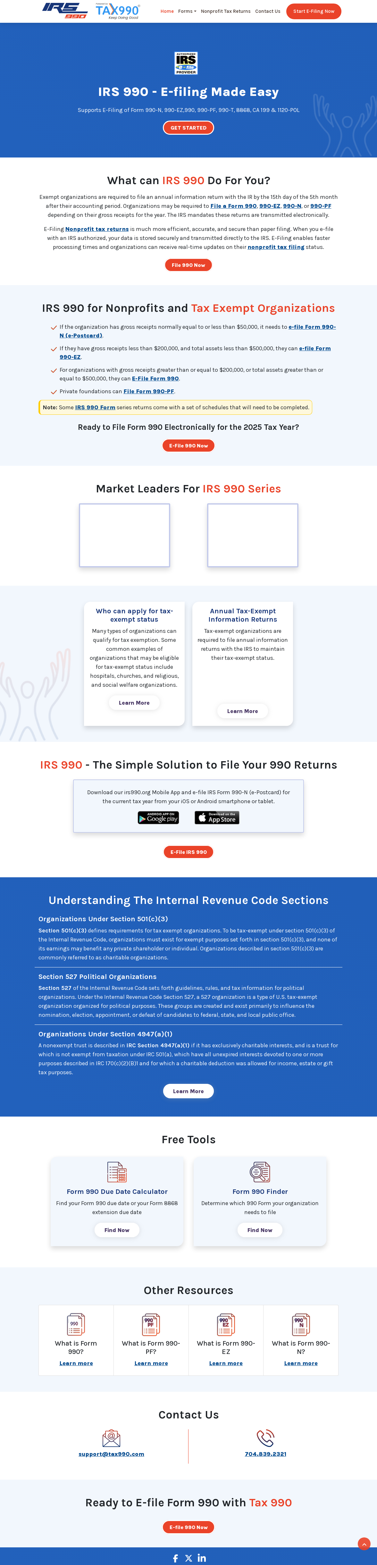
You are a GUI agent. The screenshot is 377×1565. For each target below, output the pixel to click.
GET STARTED (188, 128)
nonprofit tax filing (276, 247)
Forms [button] (185, 12)
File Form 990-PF (148, 392)
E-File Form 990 (155, 379)
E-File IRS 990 (188, 854)
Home (167, 12)
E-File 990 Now (189, 446)
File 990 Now (188, 265)
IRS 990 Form (95, 408)
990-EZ (270, 206)
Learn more (76, 1366)
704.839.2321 (265, 1456)
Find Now (117, 1232)
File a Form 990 (233, 206)
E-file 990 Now (188, 1530)
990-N (292, 206)
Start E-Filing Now (313, 12)
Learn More (134, 704)
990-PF (320, 206)
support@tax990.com (111, 1456)
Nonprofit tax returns (97, 229)
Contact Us (268, 12)
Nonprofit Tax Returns (226, 12)
